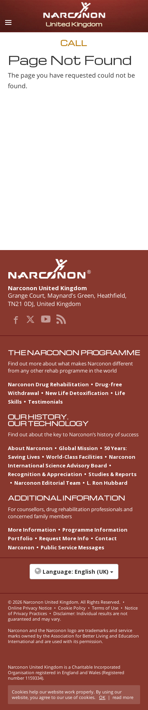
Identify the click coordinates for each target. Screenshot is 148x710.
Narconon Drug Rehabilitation (48, 384)
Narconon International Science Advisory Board (71, 461)
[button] (74, 576)
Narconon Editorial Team (47, 482)
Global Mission (78, 448)
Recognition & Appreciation (45, 474)
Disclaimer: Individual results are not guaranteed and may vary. (67, 616)
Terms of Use (105, 608)
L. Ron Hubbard (107, 482)
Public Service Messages (72, 547)
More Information (32, 529)
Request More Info (64, 538)
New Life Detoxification (77, 393)
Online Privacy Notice (30, 608)
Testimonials (45, 401)
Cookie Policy (72, 608)
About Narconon (30, 448)
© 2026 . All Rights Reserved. (64, 602)
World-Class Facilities (74, 456)
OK (102, 697)
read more (122, 697)
